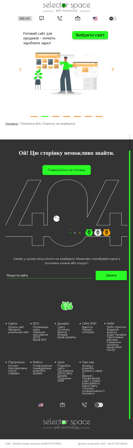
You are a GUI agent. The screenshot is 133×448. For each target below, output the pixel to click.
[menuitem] (17, 336)
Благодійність (91, 383)
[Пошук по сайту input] (49, 275)
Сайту (61, 327)
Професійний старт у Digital (91, 379)
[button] (95, 18)
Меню (24, 18)
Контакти (88, 393)
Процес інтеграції (88, 330)
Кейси (38, 362)
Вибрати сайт (90, 35)
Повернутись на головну (66, 170)
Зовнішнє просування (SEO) (40, 334)
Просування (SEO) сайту (65, 372)
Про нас (88, 362)
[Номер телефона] (84, 405)
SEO (36, 323)
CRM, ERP (89, 323)
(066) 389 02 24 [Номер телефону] (60, 18)
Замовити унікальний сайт (18, 330)
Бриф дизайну (66, 337)
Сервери (13, 373)
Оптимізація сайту (40, 328)
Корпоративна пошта (17, 369)
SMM (110, 323)
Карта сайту (90, 386)
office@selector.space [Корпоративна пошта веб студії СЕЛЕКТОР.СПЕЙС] (78, 18)
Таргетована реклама (115, 338)
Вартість (87, 327)
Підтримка (16, 362)
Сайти (12, 323)
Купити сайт (16, 327)
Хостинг (13, 365)
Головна (11, 123)
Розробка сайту (63, 367)
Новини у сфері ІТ (92, 372)
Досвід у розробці (88, 367)
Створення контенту (114, 343)
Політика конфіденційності (92, 389)
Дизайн (63, 323)
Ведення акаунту (113, 330)
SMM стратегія (116, 327)
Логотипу (63, 329)
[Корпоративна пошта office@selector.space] (62, 405)
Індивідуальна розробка (42, 369)
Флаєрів (62, 334)
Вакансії (87, 376)
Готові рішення (42, 365)
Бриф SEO (39, 339)
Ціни (61, 362)
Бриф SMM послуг (114, 348)
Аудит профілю (117, 334)
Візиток (62, 332)
